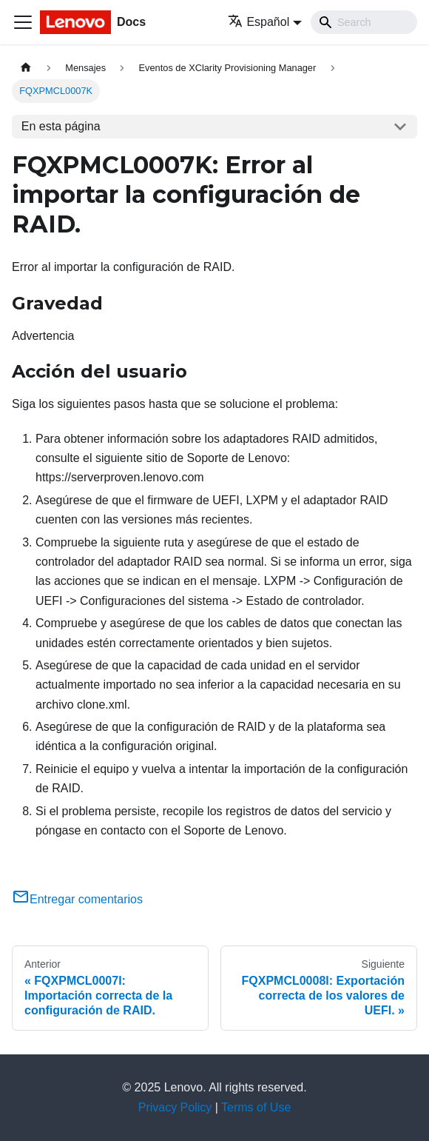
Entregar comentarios (77, 899)
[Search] (364, 22)
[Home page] (26, 67)
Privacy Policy (175, 1107)
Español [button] (258, 22)
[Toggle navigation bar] (23, 22)
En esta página (61, 126)
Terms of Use (256, 1107)
